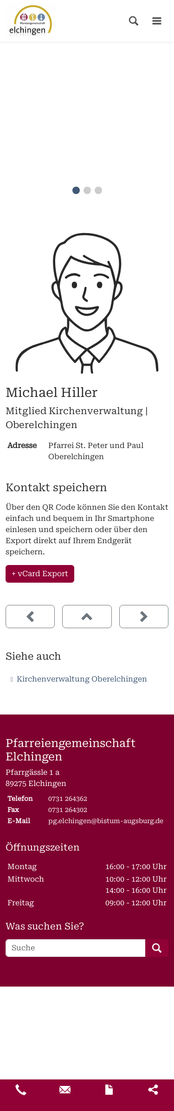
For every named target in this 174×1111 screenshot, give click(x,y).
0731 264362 (67, 798)
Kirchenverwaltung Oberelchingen (82, 679)
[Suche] (76, 948)
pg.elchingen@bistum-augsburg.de (105, 821)
